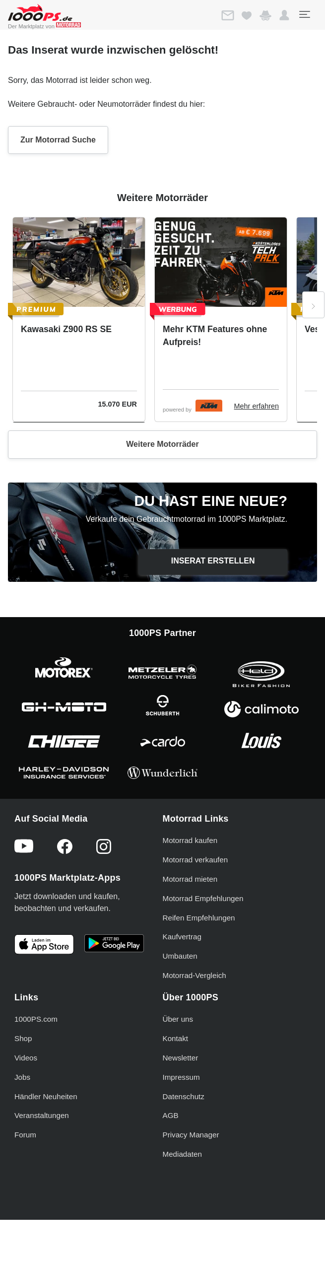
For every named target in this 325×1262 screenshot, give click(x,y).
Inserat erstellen (213, 561)
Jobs (22, 1077)
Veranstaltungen (41, 1115)
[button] (284, 15)
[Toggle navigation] (304, 14)
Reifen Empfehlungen (199, 917)
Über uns (178, 1019)
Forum (25, 1134)
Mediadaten (182, 1154)
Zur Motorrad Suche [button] (58, 140)
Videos (25, 1057)
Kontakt (176, 1038)
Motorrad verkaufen (195, 859)
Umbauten (180, 956)
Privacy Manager (191, 1134)
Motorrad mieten (190, 879)
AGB (171, 1115)
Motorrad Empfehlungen (203, 898)
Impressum (181, 1077)
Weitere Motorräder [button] (162, 444)
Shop (23, 1038)
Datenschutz (183, 1096)
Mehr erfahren (256, 406)
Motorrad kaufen (190, 840)
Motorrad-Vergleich (194, 975)
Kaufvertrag (182, 936)
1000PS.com (36, 1019)
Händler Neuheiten (45, 1096)
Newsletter (180, 1057)
